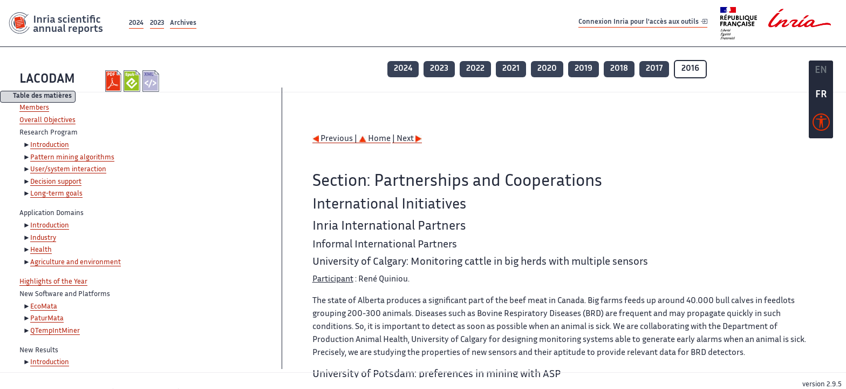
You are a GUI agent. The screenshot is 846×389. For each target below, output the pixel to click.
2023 (157, 23)
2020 (547, 68)
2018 (619, 68)
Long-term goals (56, 194)
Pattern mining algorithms (72, 158)
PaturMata (47, 319)
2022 (475, 68)
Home (375, 139)
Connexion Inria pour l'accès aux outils (642, 23)
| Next (407, 139)
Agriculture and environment (75, 262)
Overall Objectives (47, 120)
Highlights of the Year (53, 282)
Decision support (55, 182)
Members (34, 108)
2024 (136, 23)
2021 (511, 68)
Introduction (49, 145)
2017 (654, 68)
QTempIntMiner (55, 331)
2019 (583, 68)
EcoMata (43, 307)
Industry (43, 238)
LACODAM (47, 79)
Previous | (335, 139)
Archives (183, 23)
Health (41, 250)
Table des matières (42, 97)
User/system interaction (68, 169)
